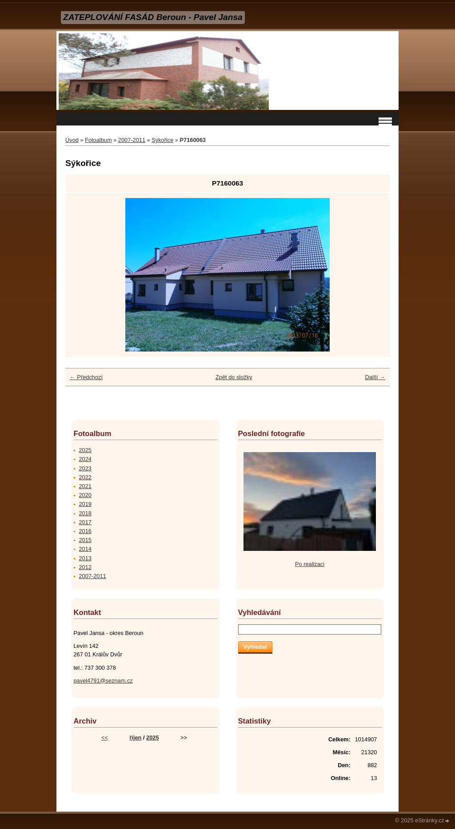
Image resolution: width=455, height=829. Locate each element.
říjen (135, 737)
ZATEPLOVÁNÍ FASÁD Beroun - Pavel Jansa (153, 17)
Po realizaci (309, 564)
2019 (85, 504)
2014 (85, 549)
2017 (85, 522)
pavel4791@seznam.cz (103, 680)
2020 (85, 495)
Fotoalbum (98, 140)
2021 (85, 486)
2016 (85, 531)
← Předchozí (86, 377)
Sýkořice (162, 140)
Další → (375, 377)
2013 (85, 558)
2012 (85, 567)
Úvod (72, 140)
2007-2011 (131, 140)
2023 (85, 468)
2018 (85, 513)
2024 (85, 459)
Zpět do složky (234, 377)
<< (104, 737)
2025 (85, 450)
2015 (85, 540)
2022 (85, 477)
